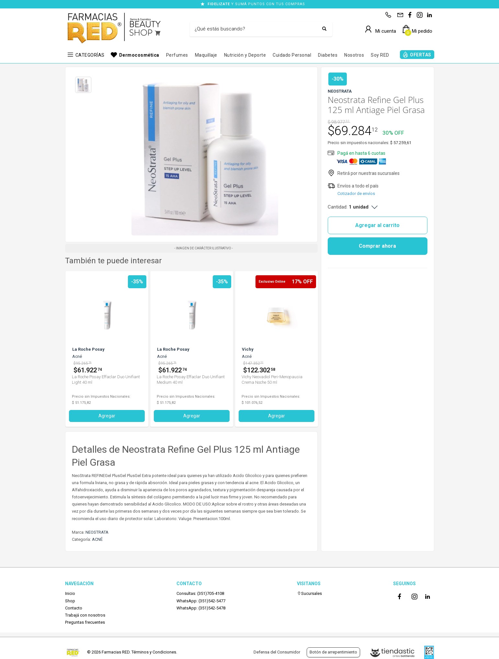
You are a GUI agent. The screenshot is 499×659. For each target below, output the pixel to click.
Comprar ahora (377, 246)
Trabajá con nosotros (85, 615)
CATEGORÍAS (90, 55)
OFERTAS (420, 54)
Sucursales (309, 593)
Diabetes (327, 55)
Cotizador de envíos (356, 193)
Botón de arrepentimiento (333, 652)
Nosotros (354, 55)
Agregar (138, 416)
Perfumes (177, 55)
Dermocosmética (139, 55)
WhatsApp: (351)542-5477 (200, 600)
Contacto (73, 608)
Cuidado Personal (292, 55)
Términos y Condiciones (153, 652)
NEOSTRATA (96, 532)
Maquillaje (206, 55)
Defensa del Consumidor (277, 652)
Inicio (70, 593)
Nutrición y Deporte (245, 55)
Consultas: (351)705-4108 (200, 593)
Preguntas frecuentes (85, 622)
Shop (70, 600)
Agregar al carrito (377, 225)
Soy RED (380, 55)
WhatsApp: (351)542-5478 (200, 608)
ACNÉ (97, 539)
